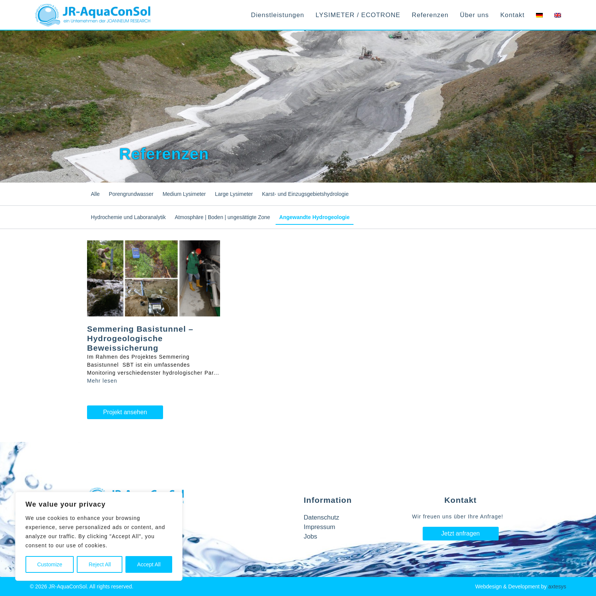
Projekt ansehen (125, 412)
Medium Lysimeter (184, 194)
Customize (49, 564)
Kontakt (512, 15)
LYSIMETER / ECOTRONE (357, 15)
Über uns (474, 15)
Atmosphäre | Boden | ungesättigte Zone (222, 217)
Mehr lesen (102, 381)
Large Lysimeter (234, 194)
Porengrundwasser (131, 194)
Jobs (310, 536)
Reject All (100, 564)
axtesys (557, 586)
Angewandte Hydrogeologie (314, 217)
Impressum (319, 527)
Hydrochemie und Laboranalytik (128, 217)
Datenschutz (321, 517)
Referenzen (430, 15)
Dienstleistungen (277, 15)
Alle (95, 194)
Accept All (148, 564)
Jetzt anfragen (460, 533)
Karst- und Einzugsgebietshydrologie (305, 194)
